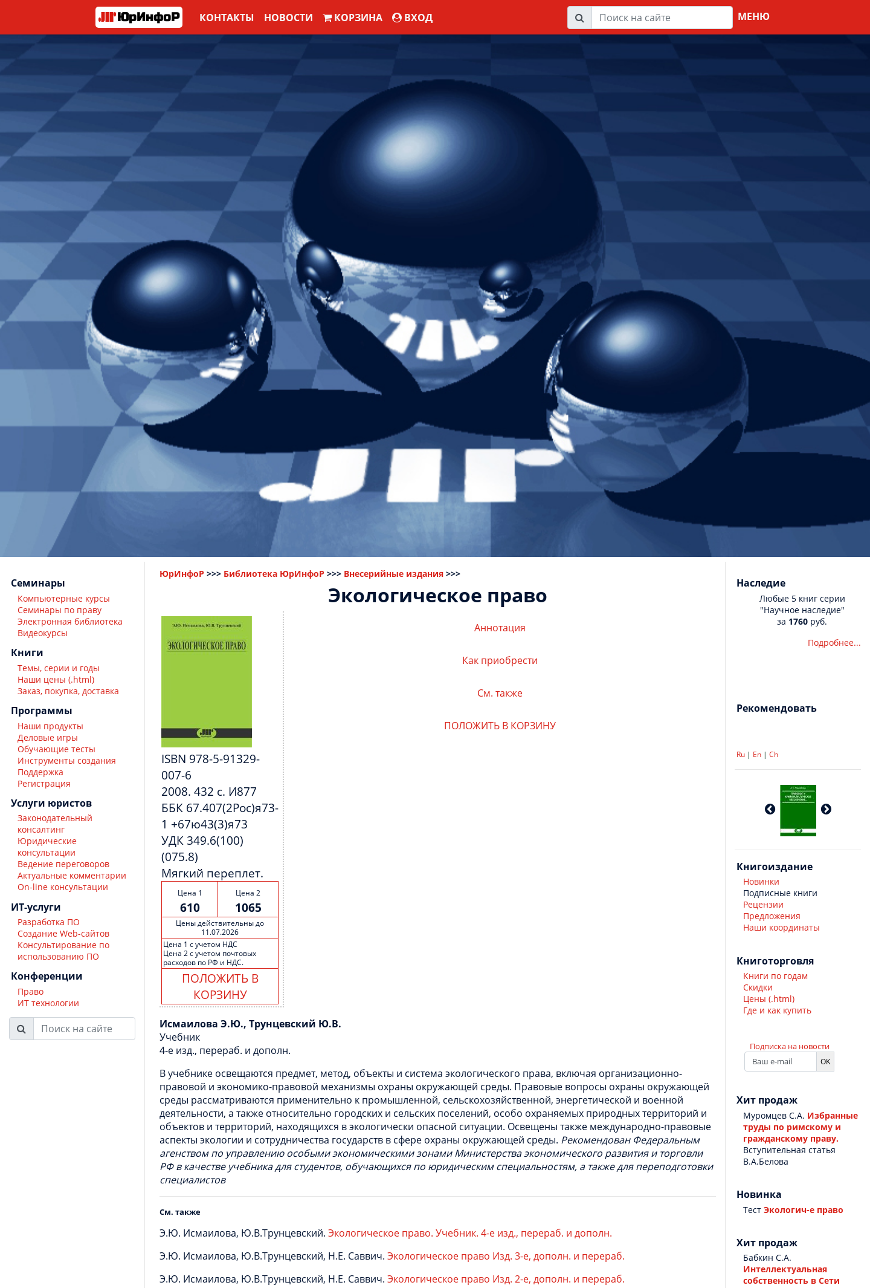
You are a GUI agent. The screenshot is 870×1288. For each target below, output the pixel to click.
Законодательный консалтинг (55, 823)
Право (31, 991)
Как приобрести (500, 660)
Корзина (352, 17)
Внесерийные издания (393, 573)
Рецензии (763, 904)
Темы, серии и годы (59, 668)
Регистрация (44, 783)
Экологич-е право (803, 1209)
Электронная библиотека (70, 621)
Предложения (772, 916)
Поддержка (40, 772)
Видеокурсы (43, 633)
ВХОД (412, 17)
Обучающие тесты (56, 749)
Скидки (758, 987)
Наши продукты (50, 726)
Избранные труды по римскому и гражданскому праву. (800, 1127)
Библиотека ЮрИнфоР (274, 573)
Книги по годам (775, 975)
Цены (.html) (768, 998)
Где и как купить (777, 1010)
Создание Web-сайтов (63, 933)
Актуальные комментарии (72, 875)
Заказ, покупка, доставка (68, 691)
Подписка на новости (790, 1046)
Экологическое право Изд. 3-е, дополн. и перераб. (506, 1256)
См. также (500, 693)
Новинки (761, 881)
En (757, 754)
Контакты (226, 17)
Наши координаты (781, 927)
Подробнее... (834, 642)
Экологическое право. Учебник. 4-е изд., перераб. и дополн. (470, 1233)
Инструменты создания (67, 760)
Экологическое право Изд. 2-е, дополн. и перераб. (506, 1279)
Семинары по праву (60, 610)
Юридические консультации (47, 846)
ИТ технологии (48, 1003)
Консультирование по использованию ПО (63, 950)
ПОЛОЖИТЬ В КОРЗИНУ (220, 986)
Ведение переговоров (63, 864)
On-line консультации (63, 887)
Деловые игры (48, 737)
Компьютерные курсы (64, 598)
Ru (740, 754)
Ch (773, 754)
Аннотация (500, 627)
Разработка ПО (49, 922)
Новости (288, 17)
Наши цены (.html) (56, 679)
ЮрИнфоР (182, 573)
